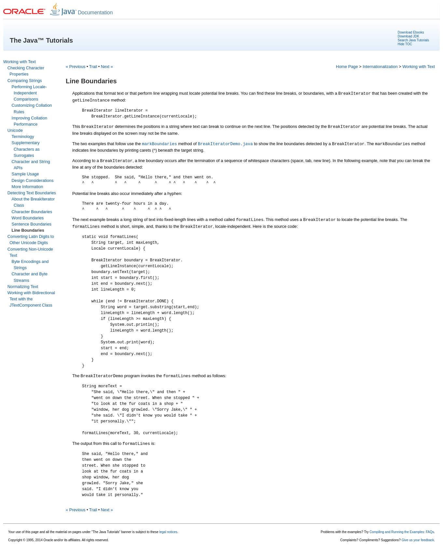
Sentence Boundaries (31, 224)
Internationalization (380, 66)
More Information (27, 186)
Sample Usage (25, 174)
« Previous (75, 66)
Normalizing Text (22, 286)
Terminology (23, 136)
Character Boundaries (32, 211)
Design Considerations (33, 180)
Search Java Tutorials (413, 40)
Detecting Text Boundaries (31, 192)
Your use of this (19, 532)
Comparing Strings (24, 80)
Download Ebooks (411, 32)
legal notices (168, 532)
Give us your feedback (418, 540)
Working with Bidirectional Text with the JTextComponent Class (31, 299)
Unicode (15, 130)
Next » (107, 66)
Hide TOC (405, 44)
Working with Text (19, 61)
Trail (93, 66)
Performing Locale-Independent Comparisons (29, 93)
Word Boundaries (28, 217)
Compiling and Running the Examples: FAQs (401, 532)
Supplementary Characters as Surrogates (26, 149)
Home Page (347, 66)
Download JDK (408, 36)
